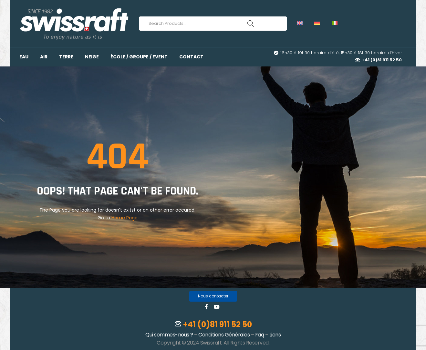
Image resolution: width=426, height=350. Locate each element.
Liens (275, 334)
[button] (213, 296)
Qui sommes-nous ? (169, 334)
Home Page (124, 218)
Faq (259, 334)
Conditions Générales (224, 334)
